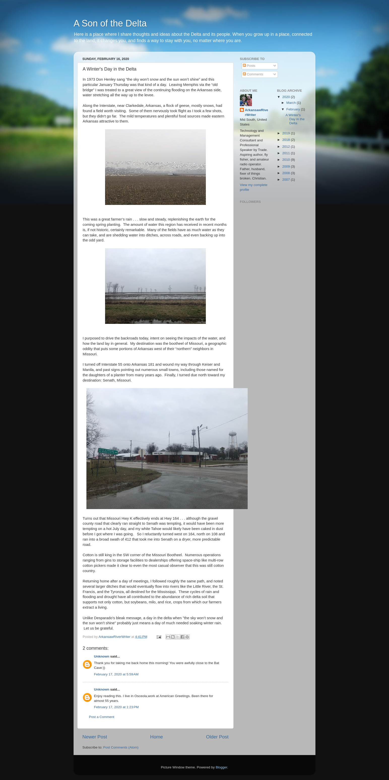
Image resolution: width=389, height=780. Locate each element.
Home (156, 736)
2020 (286, 97)
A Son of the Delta (110, 23)
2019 (286, 133)
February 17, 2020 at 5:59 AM (116, 674)
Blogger (221, 767)
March (291, 103)
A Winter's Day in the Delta (295, 119)
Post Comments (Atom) (121, 747)
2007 (286, 179)
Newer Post (94, 736)
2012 (286, 146)
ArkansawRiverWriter (256, 112)
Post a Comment (101, 717)
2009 (286, 166)
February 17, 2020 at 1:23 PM (116, 707)
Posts (249, 66)
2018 (286, 140)
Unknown (101, 656)
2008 (286, 173)
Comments (253, 74)
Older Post (217, 736)
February (293, 109)
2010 (286, 160)
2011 (286, 153)
